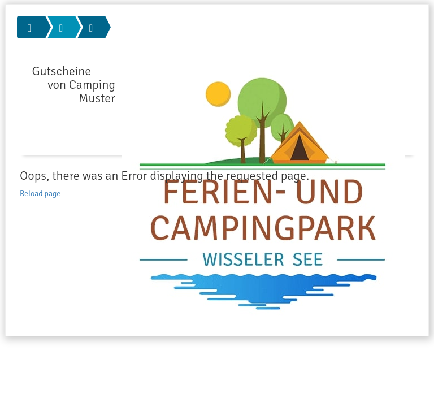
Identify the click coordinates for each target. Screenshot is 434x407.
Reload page (40, 193)
